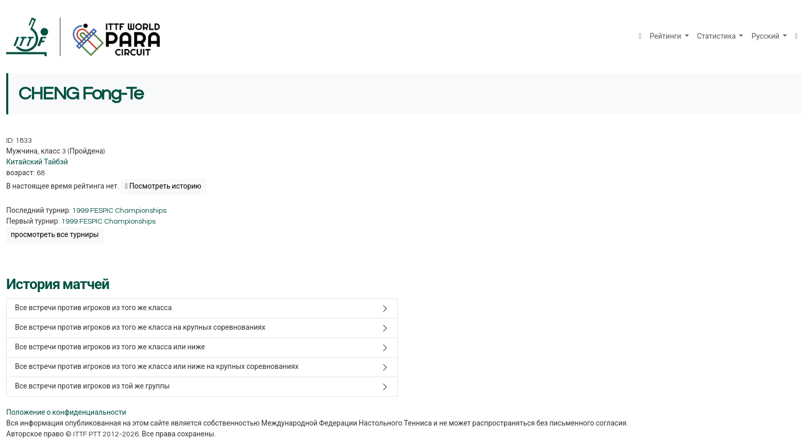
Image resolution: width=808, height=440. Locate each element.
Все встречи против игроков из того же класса (93, 308)
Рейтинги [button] (666, 36)
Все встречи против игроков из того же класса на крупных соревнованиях (140, 327)
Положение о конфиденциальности (66, 412)
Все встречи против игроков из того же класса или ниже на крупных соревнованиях (156, 366)
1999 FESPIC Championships (119, 210)
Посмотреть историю (163, 186)
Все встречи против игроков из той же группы (92, 386)
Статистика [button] (717, 36)
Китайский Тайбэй (37, 162)
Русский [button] (766, 36)
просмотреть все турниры (55, 235)
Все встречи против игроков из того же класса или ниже (110, 347)
